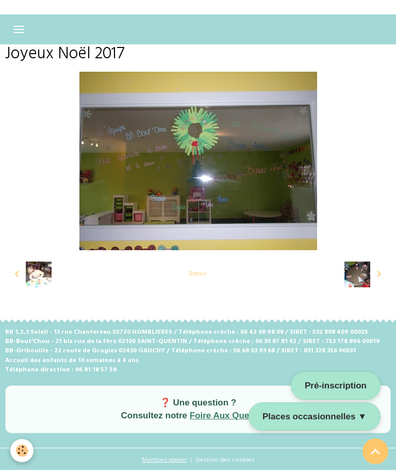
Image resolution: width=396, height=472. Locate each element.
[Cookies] (22, 450)
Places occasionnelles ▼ (314, 416)
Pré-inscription (336, 385)
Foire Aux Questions (232, 415)
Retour (198, 274)
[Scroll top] (375, 451)
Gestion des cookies (225, 460)
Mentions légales (164, 460)
